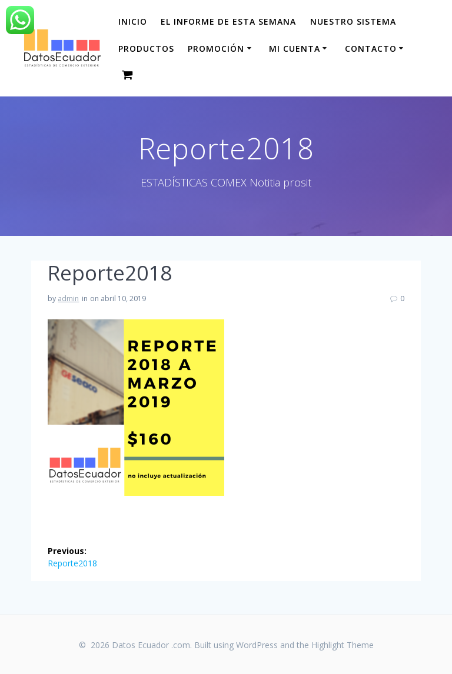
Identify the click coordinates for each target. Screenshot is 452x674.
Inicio (132, 21)
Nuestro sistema (353, 21)
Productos (146, 48)
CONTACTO (371, 48)
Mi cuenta (294, 48)
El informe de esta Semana (228, 21)
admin (68, 298)
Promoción (216, 48)
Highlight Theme (342, 644)
